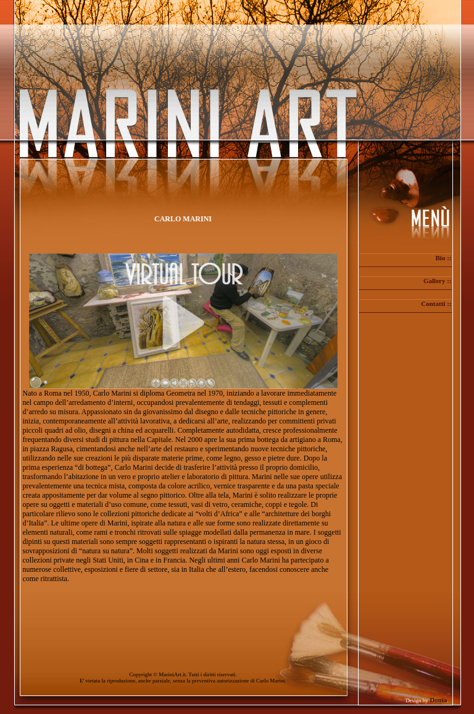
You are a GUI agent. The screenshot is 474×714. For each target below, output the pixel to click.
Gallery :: (437, 280)
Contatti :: (436, 303)
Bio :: (444, 257)
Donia (438, 699)
